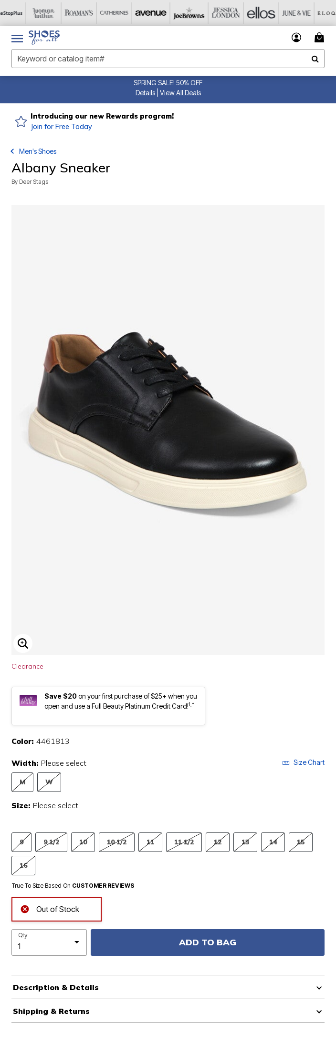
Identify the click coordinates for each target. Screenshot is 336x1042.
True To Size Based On (73, 885)
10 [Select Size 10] (83, 841)
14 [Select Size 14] (273, 841)
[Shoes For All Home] (44, 37)
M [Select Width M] (22, 781)
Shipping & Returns (51, 1011)
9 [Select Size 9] (21, 841)
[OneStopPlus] (17, 13)
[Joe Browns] (194, 13)
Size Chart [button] (303, 762)
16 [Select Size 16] (23, 865)
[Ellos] (265, 13)
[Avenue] (159, 13)
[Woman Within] (53, 13)
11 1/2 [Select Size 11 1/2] (184, 841)
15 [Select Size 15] (300, 841)
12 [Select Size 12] (217, 841)
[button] (145, 93)
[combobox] (168, 58)
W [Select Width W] (49, 781)
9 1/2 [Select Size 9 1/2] (51, 841)
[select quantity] (49, 942)
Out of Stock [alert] (49, 907)
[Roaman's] (88, 13)
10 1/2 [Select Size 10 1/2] (116, 841)
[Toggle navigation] (17, 37)
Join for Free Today (61, 126)
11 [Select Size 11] (150, 841)
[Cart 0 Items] (320, 37)
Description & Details (56, 987)
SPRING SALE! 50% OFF (168, 83)
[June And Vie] (300, 13)
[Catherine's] (123, 13)
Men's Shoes (37, 151)
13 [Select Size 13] (245, 841)
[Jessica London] (229, 13)
